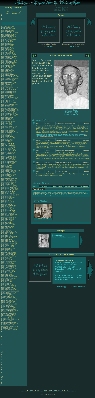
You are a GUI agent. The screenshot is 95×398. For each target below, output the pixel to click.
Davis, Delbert (5, 73)
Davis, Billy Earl (5, 47)
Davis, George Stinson (7, 108)
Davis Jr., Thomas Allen (7, 266)
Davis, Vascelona (6, 270)
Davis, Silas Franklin (6, 252)
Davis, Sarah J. (5, 250)
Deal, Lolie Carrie (5, 296)
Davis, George (5, 106)
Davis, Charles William (7, 62)
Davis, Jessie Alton (6, 138)
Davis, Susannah (5, 258)
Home (41, 394)
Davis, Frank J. (5, 101)
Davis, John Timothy (6, 156)
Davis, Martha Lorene (7, 193)
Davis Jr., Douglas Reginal (8, 78)
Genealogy (52, 394)
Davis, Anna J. (5, 40)
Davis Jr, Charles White (7, 60)
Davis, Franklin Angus (7, 103)
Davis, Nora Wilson (6, 225)
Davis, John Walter (6, 158)
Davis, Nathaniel (5, 221)
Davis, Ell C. (4, 88)
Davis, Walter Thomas (7, 278)
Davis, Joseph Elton (6, 173)
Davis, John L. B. (5, 154)
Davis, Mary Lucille (6, 212)
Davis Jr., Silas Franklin (7, 253)
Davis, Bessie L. (5, 45)
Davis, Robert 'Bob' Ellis (7, 241)
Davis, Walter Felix (6, 275)
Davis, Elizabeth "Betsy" (7, 87)
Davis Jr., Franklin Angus (7, 104)
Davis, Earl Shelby (6, 79)
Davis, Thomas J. (5, 267)
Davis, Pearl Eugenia (6, 231)
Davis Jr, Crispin (5, 69)
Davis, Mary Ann (5, 201)
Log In (46, 394)
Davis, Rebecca (5, 234)
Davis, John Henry (6, 149)
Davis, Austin (4, 43)
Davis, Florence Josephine (8, 97)
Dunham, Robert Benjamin (8, 326)
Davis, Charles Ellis (6, 53)
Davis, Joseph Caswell (7, 171)
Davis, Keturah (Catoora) (8, 178)
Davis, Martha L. (5, 192)
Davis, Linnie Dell (5, 184)
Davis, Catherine (5, 51)
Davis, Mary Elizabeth (7, 205)
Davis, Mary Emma (6, 206)
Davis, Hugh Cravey (6, 121)
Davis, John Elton (5, 143)
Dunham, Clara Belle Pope (8, 323)
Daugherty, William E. (6, 36)
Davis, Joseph (5, 166)
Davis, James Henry (6, 127)
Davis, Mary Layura (6, 210)
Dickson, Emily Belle (6, 313)
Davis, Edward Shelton (7, 82)
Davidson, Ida (5, 38)
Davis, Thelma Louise (7, 261)
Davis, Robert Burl (6, 240)
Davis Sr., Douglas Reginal (8, 77)
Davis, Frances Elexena (7, 99)
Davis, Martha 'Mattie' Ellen (8, 195)
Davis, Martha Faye (6, 191)
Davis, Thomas (5, 262)
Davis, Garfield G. (6, 105)
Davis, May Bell (5, 215)
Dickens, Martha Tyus (7, 309)
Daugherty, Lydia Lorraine (8, 33)
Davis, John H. (5, 148)
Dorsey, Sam (4, 317)
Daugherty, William (6, 35)
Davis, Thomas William (7, 269)
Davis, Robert (5, 239)
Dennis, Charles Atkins (7, 299)
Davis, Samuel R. (5, 245)
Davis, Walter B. (5, 274)
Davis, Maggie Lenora (7, 187)
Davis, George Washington (8, 109)
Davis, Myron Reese (6, 217)
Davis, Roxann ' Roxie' (7, 243)
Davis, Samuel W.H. (6, 248)
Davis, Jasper (5, 134)
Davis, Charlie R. (5, 64)
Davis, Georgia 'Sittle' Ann (8, 114)
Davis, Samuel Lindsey (7, 244)
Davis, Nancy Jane (6, 219)
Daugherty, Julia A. (6, 30)
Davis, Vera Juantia (6, 271)
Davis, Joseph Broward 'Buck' (9, 170)
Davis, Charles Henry (6, 55)
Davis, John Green (6, 145)
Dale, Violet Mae (5, 26)
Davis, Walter (5, 273)
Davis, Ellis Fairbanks (7, 90)
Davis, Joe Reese (5, 140)
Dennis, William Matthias (7, 306)
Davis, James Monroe (7, 131)
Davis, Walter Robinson (7, 276)
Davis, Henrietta (5, 118)
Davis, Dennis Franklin (7, 74)
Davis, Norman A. (5, 226)
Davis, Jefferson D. (6, 135)
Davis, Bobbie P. (5, 48)
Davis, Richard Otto (6, 238)
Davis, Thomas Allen (6, 265)
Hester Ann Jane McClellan (73, 44)
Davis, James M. (5, 130)
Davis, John (4, 141)
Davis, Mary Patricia (6, 213)
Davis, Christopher (6, 65)
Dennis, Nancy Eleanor (7, 304)
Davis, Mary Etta (5, 208)
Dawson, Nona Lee (6, 293)
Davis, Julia (4, 177)
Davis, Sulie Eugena (6, 256)
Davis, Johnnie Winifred (7, 161)
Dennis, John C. (5, 300)
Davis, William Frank (6, 286)
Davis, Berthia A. (5, 44)
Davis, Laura (4, 179)
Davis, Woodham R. (6, 288)
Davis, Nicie (4, 222)
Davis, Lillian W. (5, 183)
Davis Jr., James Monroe (7, 132)
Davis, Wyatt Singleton (7, 289)
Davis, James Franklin (7, 126)
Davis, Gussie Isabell (6, 116)
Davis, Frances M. (6, 100)
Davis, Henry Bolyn (6, 119)
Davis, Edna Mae (5, 81)
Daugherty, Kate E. (6, 31)
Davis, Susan (5, 257)
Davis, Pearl (4, 230)
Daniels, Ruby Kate (6, 29)
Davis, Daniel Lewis (6, 70)
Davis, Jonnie (5, 165)
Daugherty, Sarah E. (6, 34)
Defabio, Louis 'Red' (6, 297)
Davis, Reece (5, 235)
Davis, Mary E (5, 204)
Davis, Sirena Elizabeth (7, 254)
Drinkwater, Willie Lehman (8, 319)
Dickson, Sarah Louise (7, 314)
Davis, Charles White (6, 58)
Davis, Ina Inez (5, 122)
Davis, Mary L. (5, 209)
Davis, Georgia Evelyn (7, 112)
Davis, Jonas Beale (6, 162)
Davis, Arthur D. (5, 42)
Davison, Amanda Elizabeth (8, 291)
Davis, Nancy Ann (6, 218)
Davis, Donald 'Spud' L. (7, 75)
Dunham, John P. (5, 324)
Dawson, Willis (5, 295)
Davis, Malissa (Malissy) (7, 188)
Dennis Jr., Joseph (6, 301)
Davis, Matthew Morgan (7, 214)
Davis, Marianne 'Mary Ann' (8, 190)
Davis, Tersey (5, 260)
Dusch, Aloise (5, 327)
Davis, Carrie (4, 49)
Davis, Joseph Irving (6, 174)
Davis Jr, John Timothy (7, 157)
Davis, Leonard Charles (7, 180)
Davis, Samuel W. (6, 247)
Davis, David (4, 71)
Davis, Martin (4, 196)
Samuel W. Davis (48, 44)
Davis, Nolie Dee (5, 223)
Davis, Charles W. (6, 57)
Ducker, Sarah (5, 321)
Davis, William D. (5, 284)
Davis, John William (6, 160)
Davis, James (5, 123)
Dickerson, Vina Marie (7, 311)
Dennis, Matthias (5, 302)
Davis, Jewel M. (5, 139)
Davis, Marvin (5, 199)
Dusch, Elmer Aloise (6, 328)
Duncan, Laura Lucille (7, 322)
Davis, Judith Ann (5, 175)
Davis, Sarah (4, 249)
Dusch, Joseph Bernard (7, 330)
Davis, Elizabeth (5, 84)
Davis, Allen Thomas (6, 39)
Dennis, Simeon (5, 305)
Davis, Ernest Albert (6, 95)
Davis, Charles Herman (7, 56)
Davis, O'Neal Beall (6, 227)
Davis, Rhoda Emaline (7, 236)
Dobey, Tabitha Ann (6, 315)
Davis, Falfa (4, 96)
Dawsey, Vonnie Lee (6, 292)
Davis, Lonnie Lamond (7, 186)
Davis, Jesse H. (5, 136)
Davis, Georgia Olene (7, 113)
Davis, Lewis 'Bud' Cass (7, 182)
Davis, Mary (4, 200)
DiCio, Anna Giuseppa (7, 308)
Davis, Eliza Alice (5, 83)
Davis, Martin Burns (6, 197)
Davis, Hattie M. (5, 117)
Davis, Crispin (5, 68)
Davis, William (5, 279)
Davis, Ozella (5, 228)
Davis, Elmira (5, 93)
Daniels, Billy (4, 27)
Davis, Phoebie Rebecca (7, 232)
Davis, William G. (5, 287)
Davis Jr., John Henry (6, 151)
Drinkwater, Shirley (6, 318)
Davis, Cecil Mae (5, 52)
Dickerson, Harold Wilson (7, 310)
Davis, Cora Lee (5, 66)
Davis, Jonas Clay (6, 164)
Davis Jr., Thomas (6, 263)
